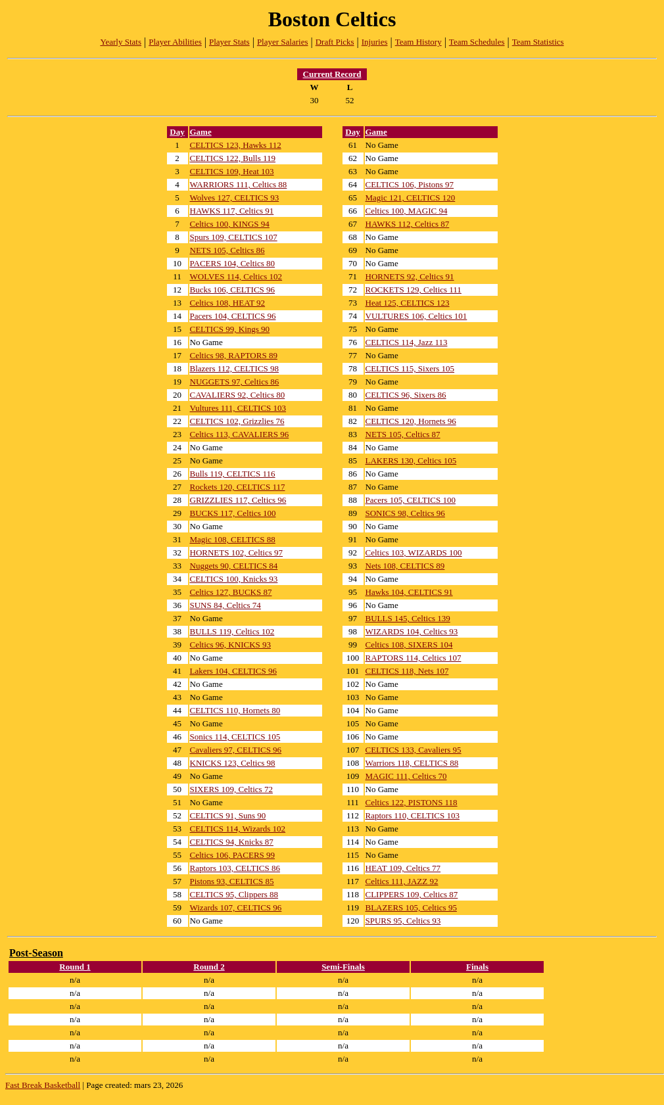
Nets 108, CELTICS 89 (405, 566)
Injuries (375, 42)
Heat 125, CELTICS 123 (408, 303)
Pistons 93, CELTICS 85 (232, 881)
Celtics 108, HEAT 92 (228, 303)
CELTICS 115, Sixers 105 (410, 368)
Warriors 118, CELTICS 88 (412, 763)
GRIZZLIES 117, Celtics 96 (238, 500)
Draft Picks (335, 42)
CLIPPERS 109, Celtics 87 (412, 894)
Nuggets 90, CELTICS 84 (234, 566)
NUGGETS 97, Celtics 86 (234, 382)
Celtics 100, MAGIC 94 (407, 211)
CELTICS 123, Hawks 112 (235, 145)
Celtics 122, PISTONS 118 (412, 802)
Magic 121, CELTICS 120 (411, 197)
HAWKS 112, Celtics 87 (408, 224)
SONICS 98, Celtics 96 (405, 513)
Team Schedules (477, 42)
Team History (418, 42)
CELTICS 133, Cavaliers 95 (414, 750)
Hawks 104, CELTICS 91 (409, 592)
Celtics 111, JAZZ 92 (402, 881)
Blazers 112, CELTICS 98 (234, 368)
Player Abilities (175, 42)
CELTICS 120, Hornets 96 (411, 421)
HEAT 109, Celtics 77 (403, 868)
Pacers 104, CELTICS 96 (233, 316)
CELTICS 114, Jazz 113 (407, 342)
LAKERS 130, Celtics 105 (411, 460)
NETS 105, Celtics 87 (403, 434)
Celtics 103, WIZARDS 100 (414, 552)
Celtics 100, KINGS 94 (230, 224)
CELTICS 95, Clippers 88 (234, 894)
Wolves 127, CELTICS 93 (234, 197)
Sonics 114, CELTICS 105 (235, 736)
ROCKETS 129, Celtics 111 (414, 289)
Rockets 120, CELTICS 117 (237, 487)
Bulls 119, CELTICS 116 (232, 474)
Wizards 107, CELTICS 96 (236, 907)
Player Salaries (282, 42)
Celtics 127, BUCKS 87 (231, 592)
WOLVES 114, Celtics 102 (236, 276)
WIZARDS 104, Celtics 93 (412, 631)
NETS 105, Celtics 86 (227, 250)
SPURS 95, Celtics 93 (403, 921)
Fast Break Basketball (42, 1085)
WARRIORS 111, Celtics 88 (238, 184)
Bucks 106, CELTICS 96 (232, 289)
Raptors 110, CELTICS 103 (413, 815)
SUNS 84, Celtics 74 (225, 605)
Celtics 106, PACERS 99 (232, 855)
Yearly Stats (120, 42)
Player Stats (229, 42)
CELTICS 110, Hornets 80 (235, 710)
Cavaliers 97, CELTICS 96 (236, 750)
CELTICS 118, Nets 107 (407, 671)
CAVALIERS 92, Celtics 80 (237, 395)
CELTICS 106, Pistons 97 (410, 184)
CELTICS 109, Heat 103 (232, 171)
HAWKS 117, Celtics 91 (232, 211)
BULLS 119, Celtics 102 (232, 631)
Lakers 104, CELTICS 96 (233, 671)
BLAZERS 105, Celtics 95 (411, 907)
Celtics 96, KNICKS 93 (231, 644)
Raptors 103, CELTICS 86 (235, 868)
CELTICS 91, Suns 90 (228, 815)
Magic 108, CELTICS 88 (232, 539)
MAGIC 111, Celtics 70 (406, 776)
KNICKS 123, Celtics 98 (232, 763)
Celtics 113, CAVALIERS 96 (239, 434)
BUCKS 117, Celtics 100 (233, 513)
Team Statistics (538, 42)
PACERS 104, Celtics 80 (232, 263)
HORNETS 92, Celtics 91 (410, 276)
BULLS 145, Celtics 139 (408, 618)
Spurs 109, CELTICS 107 (233, 237)
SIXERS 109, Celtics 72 (231, 789)
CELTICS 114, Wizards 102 (238, 829)
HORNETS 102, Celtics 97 (236, 552)
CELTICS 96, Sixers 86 (406, 395)
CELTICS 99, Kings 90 (230, 329)
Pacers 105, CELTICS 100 (411, 500)
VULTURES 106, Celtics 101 (416, 316)
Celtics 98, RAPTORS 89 (233, 355)
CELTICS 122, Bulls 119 (233, 158)
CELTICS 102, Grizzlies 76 (237, 421)
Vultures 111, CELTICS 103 (238, 408)
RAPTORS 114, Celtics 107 (414, 658)
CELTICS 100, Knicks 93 (234, 579)
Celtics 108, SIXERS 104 (409, 644)
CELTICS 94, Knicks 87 (231, 842)
